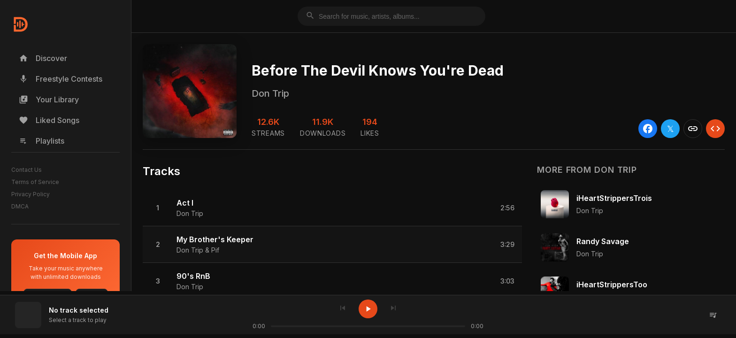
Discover (43, 58)
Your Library (49, 99)
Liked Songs (49, 120)
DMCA (20, 206)
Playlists (41, 141)
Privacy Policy (30, 194)
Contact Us (26, 169)
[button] (332, 208)
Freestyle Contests (60, 79)
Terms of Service (35, 181)
